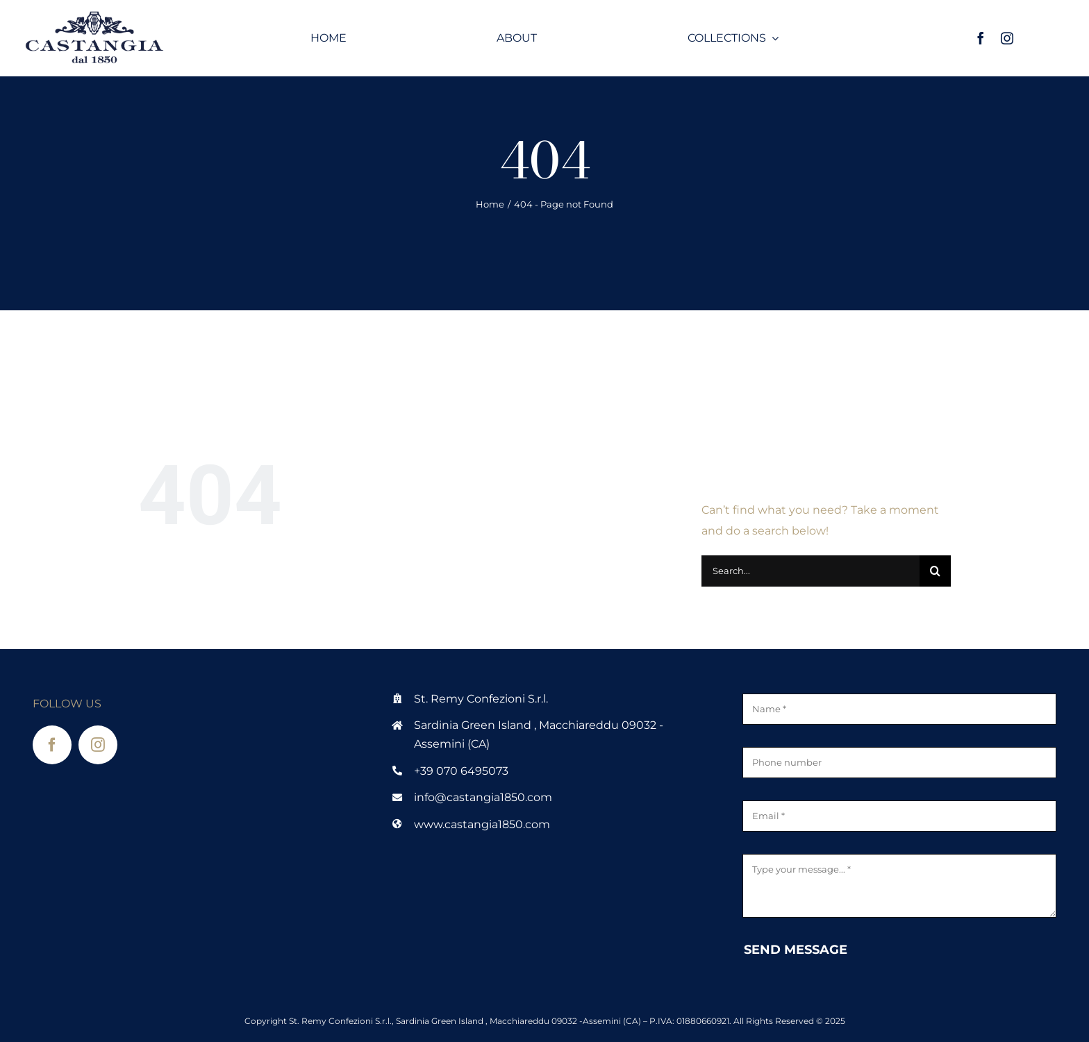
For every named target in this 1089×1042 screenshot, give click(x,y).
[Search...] (810, 571)
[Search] (935, 571)
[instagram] (1007, 38)
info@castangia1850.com (483, 797)
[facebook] (980, 38)
